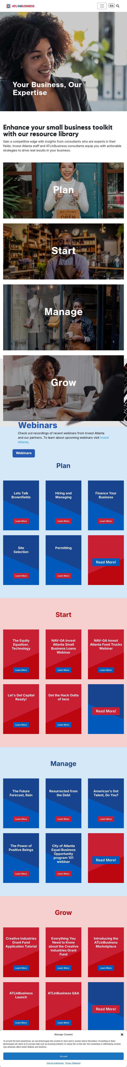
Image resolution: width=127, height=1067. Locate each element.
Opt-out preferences (55, 1063)
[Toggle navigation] (102, 6)
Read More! (106, 562)
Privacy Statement (72, 1063)
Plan (63, 189)
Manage (63, 311)
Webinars (24, 453)
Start (63, 250)
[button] (122, 1034)
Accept (63, 1056)
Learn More (21, 521)
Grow (63, 382)
